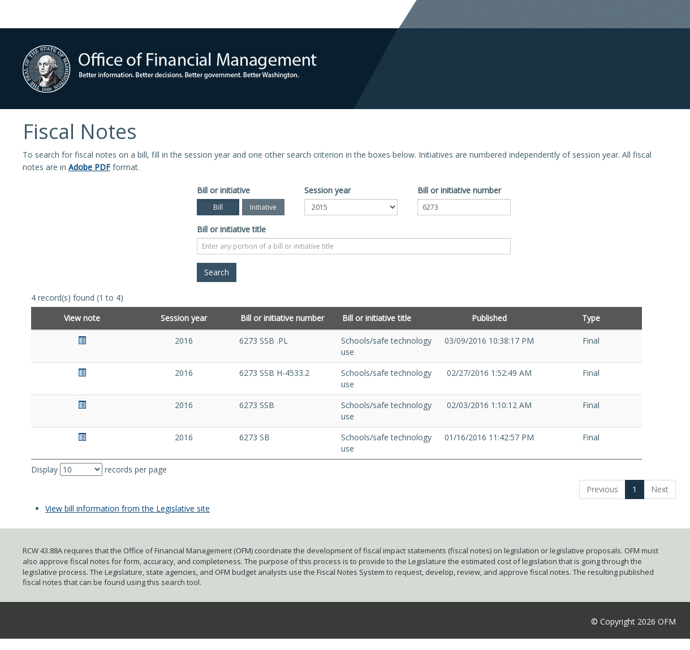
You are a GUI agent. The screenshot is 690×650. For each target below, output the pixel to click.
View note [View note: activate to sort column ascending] (82, 318)
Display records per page (99, 469)
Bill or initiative (223, 190)
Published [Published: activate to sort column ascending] (489, 318)
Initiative (263, 207)
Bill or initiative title (231, 229)
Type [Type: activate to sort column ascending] (591, 318)
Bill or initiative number (459, 190)
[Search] (216, 272)
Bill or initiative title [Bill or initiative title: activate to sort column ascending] (376, 318)
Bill (218, 207)
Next (660, 489)
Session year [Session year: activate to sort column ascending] (184, 318)
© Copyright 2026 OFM (633, 621)
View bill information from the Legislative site (127, 508)
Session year (327, 190)
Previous (602, 489)
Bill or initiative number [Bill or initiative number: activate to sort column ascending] (282, 318)
